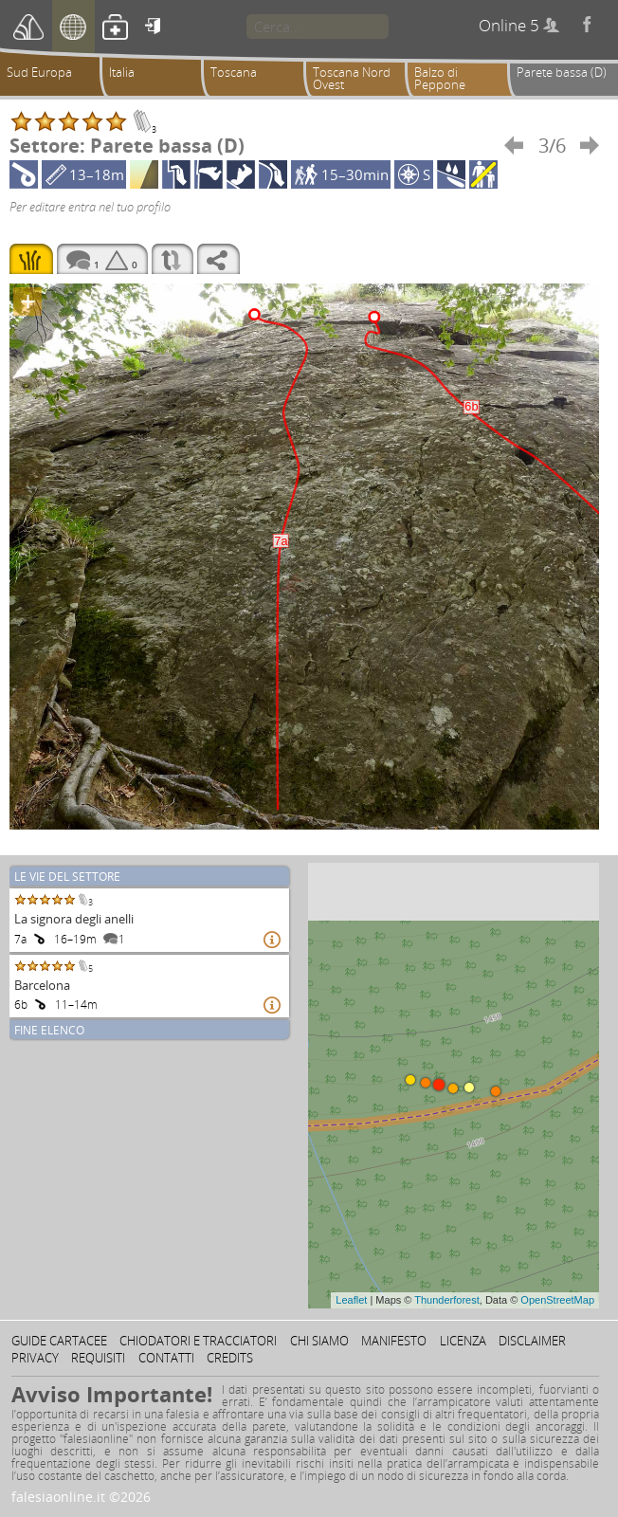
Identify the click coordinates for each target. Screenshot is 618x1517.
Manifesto (394, 1340)
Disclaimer (532, 1340)
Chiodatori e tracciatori (198, 1340)
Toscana (233, 72)
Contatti (166, 1357)
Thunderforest (446, 1300)
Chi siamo (319, 1340)
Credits (230, 1357)
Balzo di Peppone (439, 78)
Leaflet (351, 1300)
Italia (122, 72)
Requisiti (98, 1357)
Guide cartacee (59, 1340)
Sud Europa (39, 72)
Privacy (35, 1357)
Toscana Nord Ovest (352, 78)
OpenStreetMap (557, 1300)
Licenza (463, 1340)
